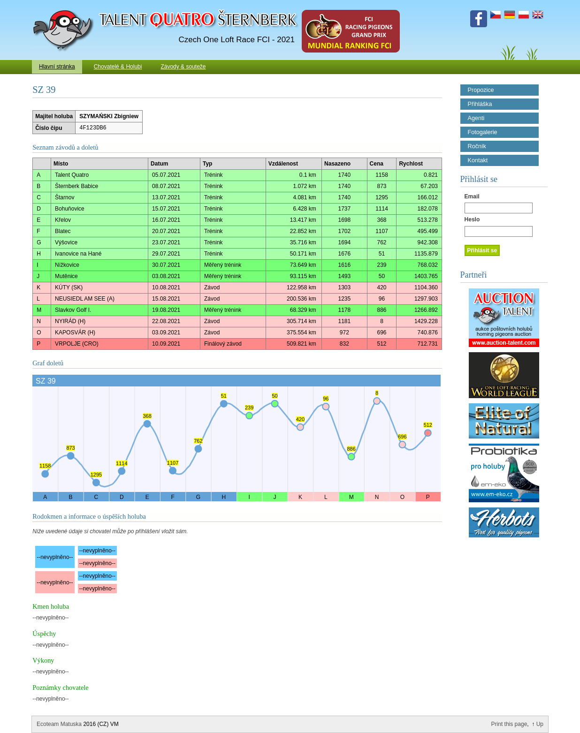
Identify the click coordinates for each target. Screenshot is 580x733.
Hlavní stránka (57, 66)
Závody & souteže (183, 66)
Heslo (472, 219)
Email (472, 196)
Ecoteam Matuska (59, 724)
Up (539, 724)
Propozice (481, 90)
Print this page (509, 724)
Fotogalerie (482, 132)
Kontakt (478, 160)
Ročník (477, 146)
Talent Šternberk (65, 4)
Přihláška (480, 104)
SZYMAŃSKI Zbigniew (108, 116)
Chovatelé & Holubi (118, 66)
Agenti (476, 118)
